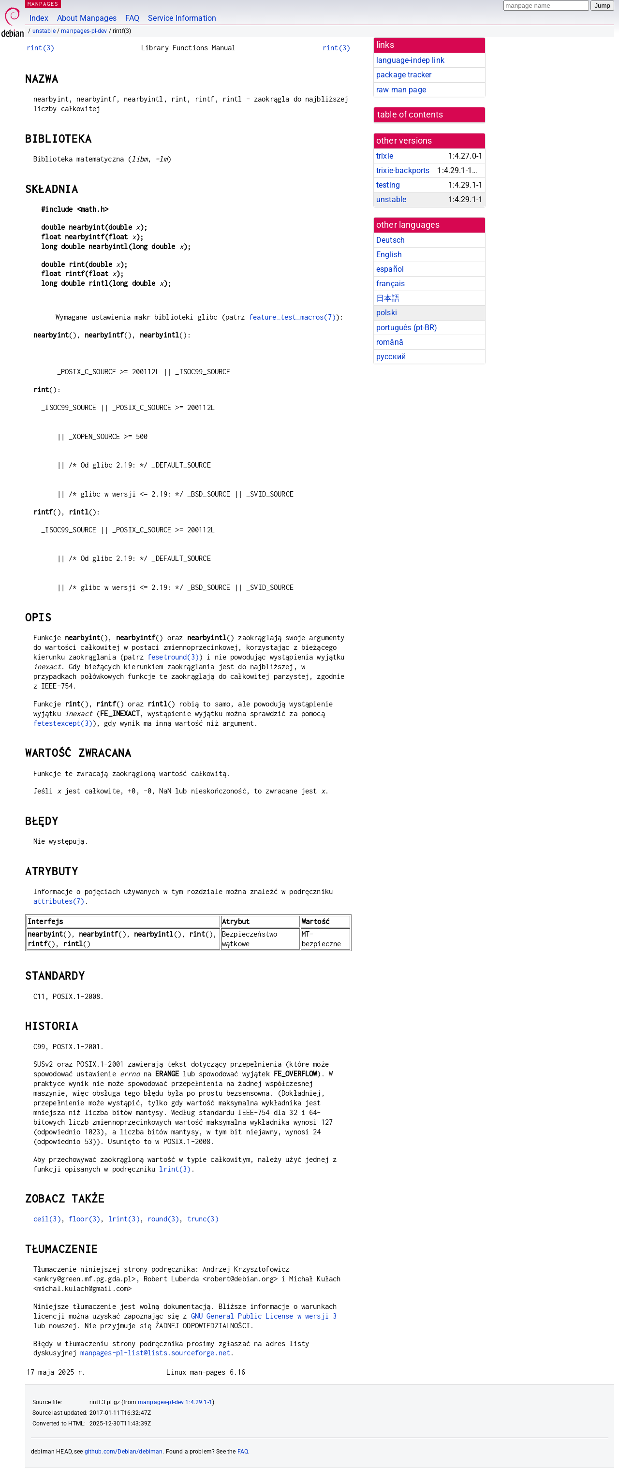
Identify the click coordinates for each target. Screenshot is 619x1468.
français (390, 283)
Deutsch (390, 240)
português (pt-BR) (407, 327)
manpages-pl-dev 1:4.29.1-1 (175, 1402)
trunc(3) (203, 1219)
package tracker (403, 74)
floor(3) (84, 1219)
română (389, 342)
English (389, 254)
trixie (384, 156)
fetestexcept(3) (62, 723)
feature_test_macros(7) (292, 317)
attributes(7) (59, 901)
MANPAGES (43, 3)
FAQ (132, 18)
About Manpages (87, 18)
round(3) (163, 1219)
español (390, 269)
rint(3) (40, 48)
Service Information (182, 18)
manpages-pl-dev (84, 31)
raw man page (401, 89)
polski (386, 312)
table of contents (410, 114)
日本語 (387, 298)
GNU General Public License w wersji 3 (264, 1316)
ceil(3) (47, 1219)
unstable (44, 31)
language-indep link (410, 60)
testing (388, 185)
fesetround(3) (173, 657)
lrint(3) (175, 1169)
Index (38, 18)
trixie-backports (402, 170)
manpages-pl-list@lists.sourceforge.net (155, 1353)
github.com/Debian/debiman (124, 1451)
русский (391, 356)
